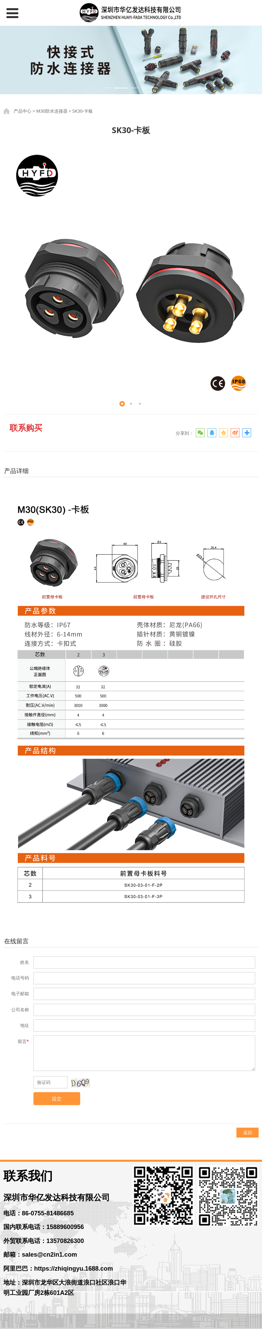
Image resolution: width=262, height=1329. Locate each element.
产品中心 (22, 111)
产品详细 (16, 471)
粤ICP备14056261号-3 (131, 1321)
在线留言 (16, 941)
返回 (247, 1132)
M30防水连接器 (52, 111)
